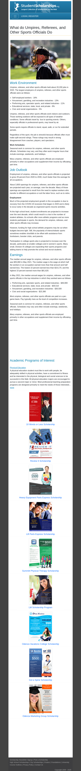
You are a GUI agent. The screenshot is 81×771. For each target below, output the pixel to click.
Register (33, 16)
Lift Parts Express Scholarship (40, 534)
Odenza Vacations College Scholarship (40, 644)
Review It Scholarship (40, 461)
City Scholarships (36, 762)
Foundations (56, 762)
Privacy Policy (28, 765)
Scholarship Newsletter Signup (21, 760)
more (12, 388)
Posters (47, 762)
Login (24, 16)
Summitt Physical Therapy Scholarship (40, 571)
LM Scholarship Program (40, 607)
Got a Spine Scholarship (40, 680)
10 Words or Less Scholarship (40, 424)
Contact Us (39, 765)
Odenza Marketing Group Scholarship (40, 716)
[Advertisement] (40, 340)
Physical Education (18, 368)
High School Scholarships (19, 762)
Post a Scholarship (41, 760)
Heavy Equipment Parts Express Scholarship (40, 497)
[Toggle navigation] (15, 16)
